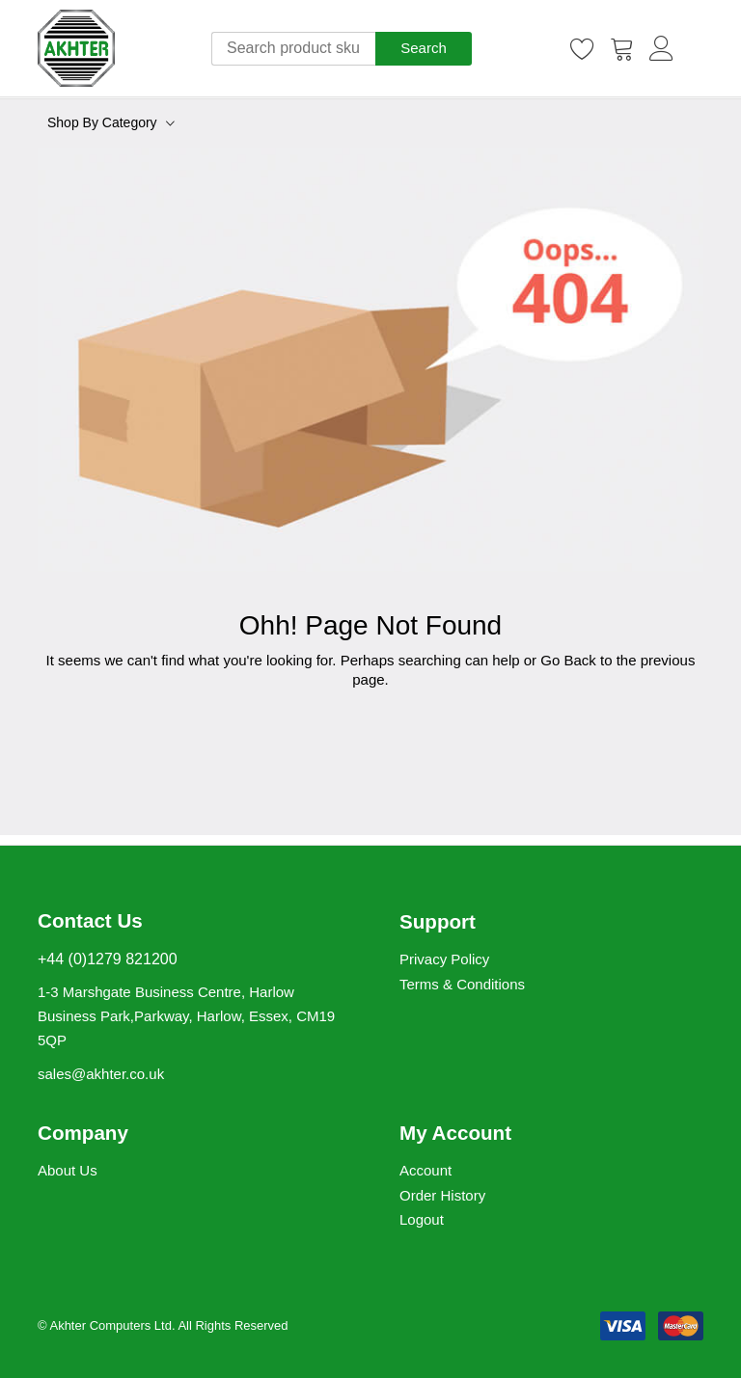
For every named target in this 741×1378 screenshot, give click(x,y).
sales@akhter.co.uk (101, 1074)
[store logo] (76, 48)
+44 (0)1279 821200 (108, 959)
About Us (67, 1170)
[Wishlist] (582, 48)
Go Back (568, 660)
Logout (421, 1219)
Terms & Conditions (462, 984)
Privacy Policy (444, 959)
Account (425, 1170)
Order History (442, 1195)
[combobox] (293, 49)
